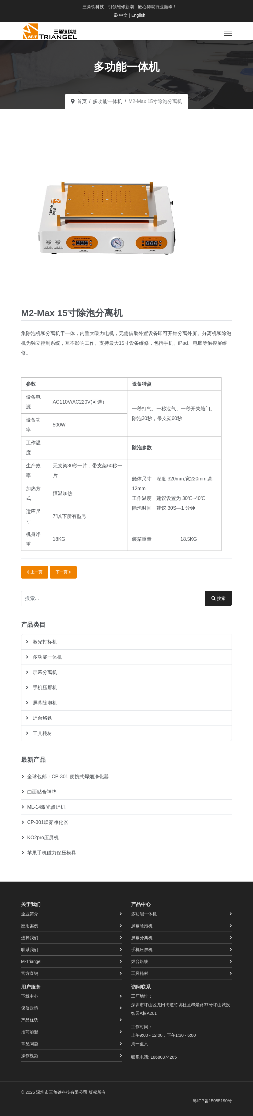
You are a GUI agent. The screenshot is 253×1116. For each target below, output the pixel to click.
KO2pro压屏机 (43, 837)
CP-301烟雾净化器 (47, 822)
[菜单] (228, 33)
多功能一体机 (46, 657)
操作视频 (29, 1055)
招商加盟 (29, 1031)
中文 (123, 15)
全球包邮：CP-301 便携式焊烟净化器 (68, 776)
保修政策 (29, 1008)
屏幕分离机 (44, 672)
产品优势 (29, 1020)
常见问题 (29, 1043)
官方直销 (29, 973)
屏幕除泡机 (44, 702)
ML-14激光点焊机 (46, 807)
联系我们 (29, 949)
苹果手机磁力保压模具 (51, 852)
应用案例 (29, 925)
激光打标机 (44, 641)
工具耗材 (41, 733)
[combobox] (113, 598)
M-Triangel (31, 961)
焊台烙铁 (41, 718)
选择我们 (29, 937)
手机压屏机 (44, 687)
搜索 (218, 598)
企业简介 (29, 913)
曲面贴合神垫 (42, 791)
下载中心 (29, 996)
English (138, 15)
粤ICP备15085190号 (212, 1100)
